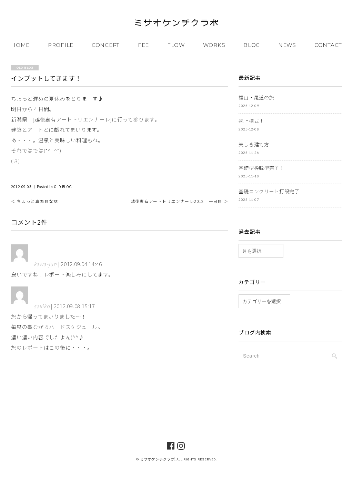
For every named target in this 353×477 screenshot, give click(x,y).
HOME (20, 45)
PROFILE (60, 45)
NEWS (287, 45)
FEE (143, 45)
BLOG (251, 45)
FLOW (176, 45)
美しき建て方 (254, 144)
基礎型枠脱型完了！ (261, 167)
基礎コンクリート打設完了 (269, 191)
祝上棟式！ (251, 120)
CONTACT (328, 45)
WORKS (214, 45)
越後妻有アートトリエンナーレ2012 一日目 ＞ (179, 201)
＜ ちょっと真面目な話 (34, 201)
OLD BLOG (63, 186)
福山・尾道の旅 (256, 97)
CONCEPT (106, 45)
